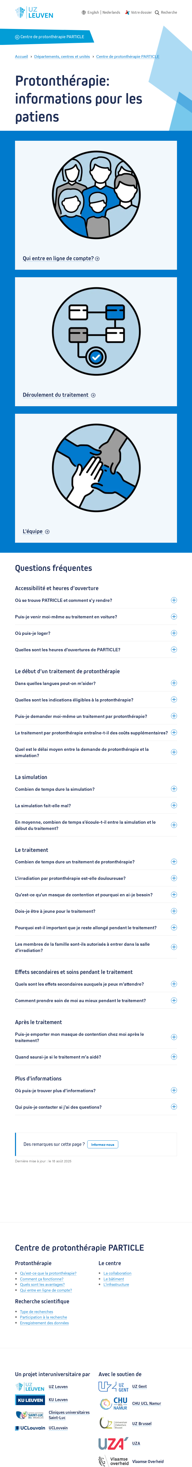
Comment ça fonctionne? (42, 1279)
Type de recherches (36, 1311)
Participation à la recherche (43, 1317)
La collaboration (118, 1273)
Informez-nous (102, 1144)
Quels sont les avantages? (42, 1284)
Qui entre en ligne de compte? (46, 1290)
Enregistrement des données (44, 1323)
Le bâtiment (114, 1279)
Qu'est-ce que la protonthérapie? (48, 1273)
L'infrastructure (116, 1284)
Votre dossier (141, 12)
